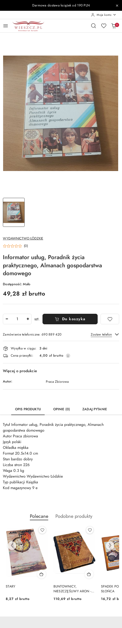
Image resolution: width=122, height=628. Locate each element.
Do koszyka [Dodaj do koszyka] (70, 319)
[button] (15, 246)
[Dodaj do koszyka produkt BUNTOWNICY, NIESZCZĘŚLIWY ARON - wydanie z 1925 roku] (89, 574)
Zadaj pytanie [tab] (94, 409)
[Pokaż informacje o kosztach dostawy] (68, 355)
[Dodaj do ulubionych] (110, 319)
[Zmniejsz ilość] (6, 319)
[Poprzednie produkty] (12, 545)
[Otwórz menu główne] (5, 26)
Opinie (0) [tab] (61, 409)
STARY (10, 586)
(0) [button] (26, 246)
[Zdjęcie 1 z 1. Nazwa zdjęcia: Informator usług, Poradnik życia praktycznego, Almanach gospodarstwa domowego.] (14, 212)
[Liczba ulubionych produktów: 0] (103, 25)
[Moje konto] (103, 15)
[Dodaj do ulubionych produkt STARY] (42, 530)
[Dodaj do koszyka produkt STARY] (41, 574)
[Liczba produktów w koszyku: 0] (113, 25)
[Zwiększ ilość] (27, 319)
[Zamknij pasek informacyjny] (117, 5)
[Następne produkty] (110, 545)
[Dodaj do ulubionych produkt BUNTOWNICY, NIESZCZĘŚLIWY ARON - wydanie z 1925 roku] (89, 530)
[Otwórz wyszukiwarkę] (93, 25)
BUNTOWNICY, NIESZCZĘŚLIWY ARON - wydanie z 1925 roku (72, 589)
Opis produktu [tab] (28, 409)
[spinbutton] (17, 319)
